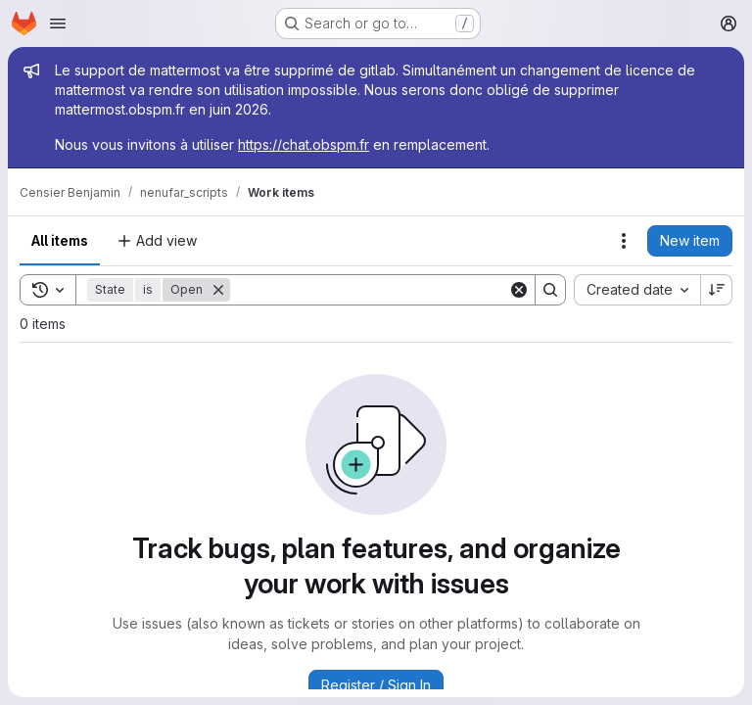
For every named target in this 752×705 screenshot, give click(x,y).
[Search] (369, 290)
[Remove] (218, 290)
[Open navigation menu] (57, 23)
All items (59, 240)
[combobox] (637, 290)
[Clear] (519, 290)
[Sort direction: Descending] (716, 290)
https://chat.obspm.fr (303, 144)
